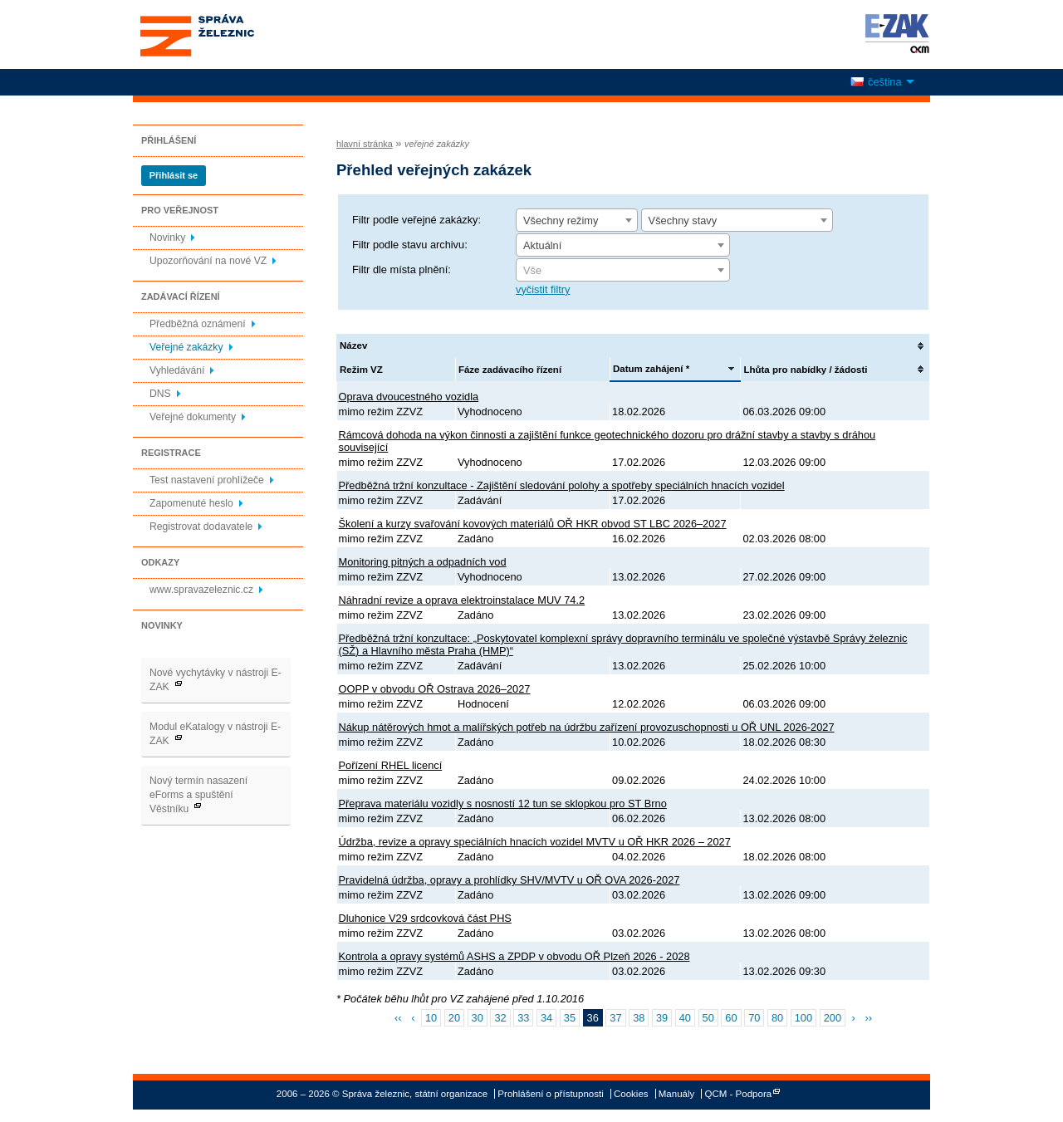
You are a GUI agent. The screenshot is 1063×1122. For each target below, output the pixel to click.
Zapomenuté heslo (191, 503)
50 (708, 1018)
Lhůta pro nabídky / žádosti (805, 370)
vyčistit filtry (543, 289)
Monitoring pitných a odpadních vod (423, 562)
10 (431, 1018)
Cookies (631, 1094)
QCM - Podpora (738, 1094)
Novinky (167, 237)
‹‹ (398, 1018)
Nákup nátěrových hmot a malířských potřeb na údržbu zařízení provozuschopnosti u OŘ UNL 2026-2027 (587, 727)
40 (685, 1018)
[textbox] (623, 270)
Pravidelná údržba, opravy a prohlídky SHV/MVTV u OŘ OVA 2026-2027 (509, 880)
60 (731, 1018)
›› (868, 1018)
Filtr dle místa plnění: (401, 269)
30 (477, 1018)
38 (638, 1018)
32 (500, 1018)
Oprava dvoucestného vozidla (409, 396)
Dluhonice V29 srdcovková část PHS (425, 918)
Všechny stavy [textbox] (683, 220)
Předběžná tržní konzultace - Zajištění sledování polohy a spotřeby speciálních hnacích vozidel (562, 485)
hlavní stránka (364, 144)
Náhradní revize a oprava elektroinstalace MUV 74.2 (462, 600)
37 (615, 1018)
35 (570, 1018)
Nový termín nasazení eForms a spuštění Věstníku (198, 795)
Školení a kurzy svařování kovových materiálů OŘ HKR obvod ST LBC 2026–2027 (533, 523)
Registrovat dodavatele (200, 526)
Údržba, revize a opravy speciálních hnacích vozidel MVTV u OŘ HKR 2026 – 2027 (535, 841)
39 (662, 1018)
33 (523, 1018)
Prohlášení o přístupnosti (550, 1094)
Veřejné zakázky (186, 347)
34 (546, 1018)
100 (803, 1018)
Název (353, 345)
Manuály (677, 1094)
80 (777, 1018)
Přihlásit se (173, 175)
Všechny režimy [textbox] (560, 220)
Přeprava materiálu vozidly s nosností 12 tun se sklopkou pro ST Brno (503, 803)
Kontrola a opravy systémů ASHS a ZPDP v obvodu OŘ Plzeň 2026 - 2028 (514, 956)
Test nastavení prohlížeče (206, 480)
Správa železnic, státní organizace (227, 34)
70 (754, 1018)
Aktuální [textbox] (542, 245)
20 (454, 1018)
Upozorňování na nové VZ (208, 261)
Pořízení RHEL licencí (391, 765)
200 (832, 1018)
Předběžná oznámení (197, 324)
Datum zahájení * (651, 369)
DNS (160, 393)
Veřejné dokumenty (192, 417)
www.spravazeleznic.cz (201, 589)
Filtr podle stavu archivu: (410, 244)
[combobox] (577, 220)
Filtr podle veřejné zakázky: (416, 219)
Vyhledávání (176, 370)
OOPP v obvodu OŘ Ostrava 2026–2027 (435, 689)
